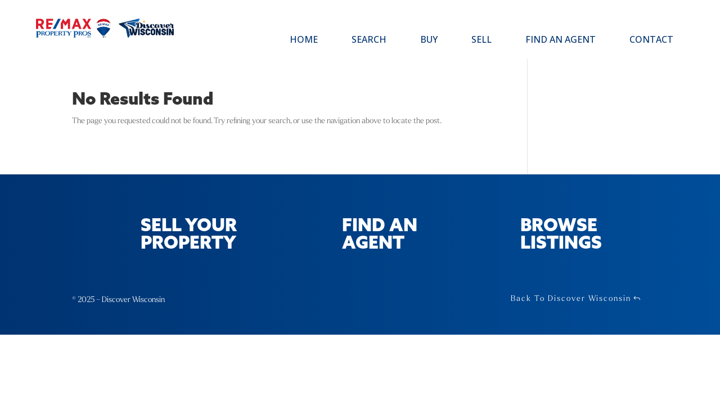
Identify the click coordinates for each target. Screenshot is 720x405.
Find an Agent (560, 40)
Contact (651, 40)
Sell (481, 40)
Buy (429, 40)
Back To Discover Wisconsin (571, 298)
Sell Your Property (189, 235)
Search (369, 40)
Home (304, 40)
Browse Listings (561, 235)
